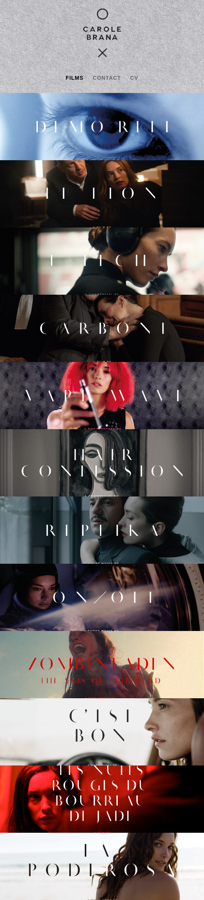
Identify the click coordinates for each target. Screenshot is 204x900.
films (75, 78)
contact (107, 78)
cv (134, 78)
